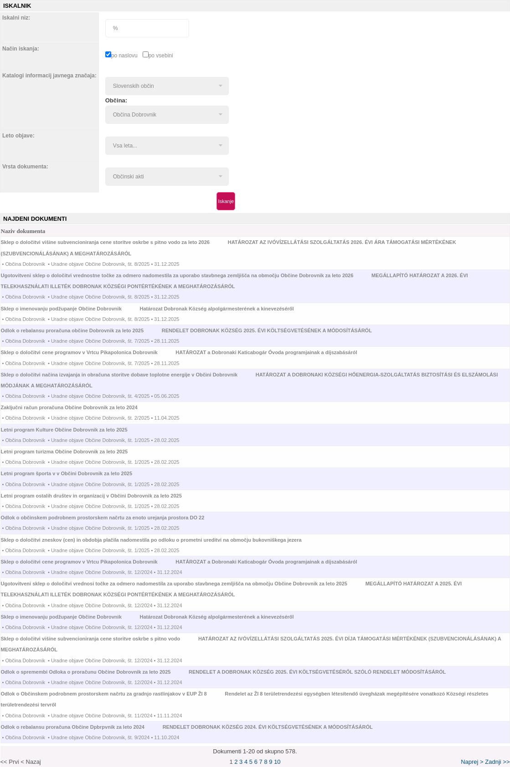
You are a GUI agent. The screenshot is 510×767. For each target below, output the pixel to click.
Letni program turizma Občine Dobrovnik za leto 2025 (72, 451)
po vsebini (161, 55)
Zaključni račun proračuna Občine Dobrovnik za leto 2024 (78, 407)
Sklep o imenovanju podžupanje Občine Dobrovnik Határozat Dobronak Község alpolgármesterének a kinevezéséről (147, 308)
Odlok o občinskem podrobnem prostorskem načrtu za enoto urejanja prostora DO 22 (111, 517)
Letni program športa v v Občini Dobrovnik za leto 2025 (75, 473)
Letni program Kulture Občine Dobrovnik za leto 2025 (72, 429)
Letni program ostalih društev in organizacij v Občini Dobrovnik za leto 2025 (100, 495)
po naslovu (124, 55)
